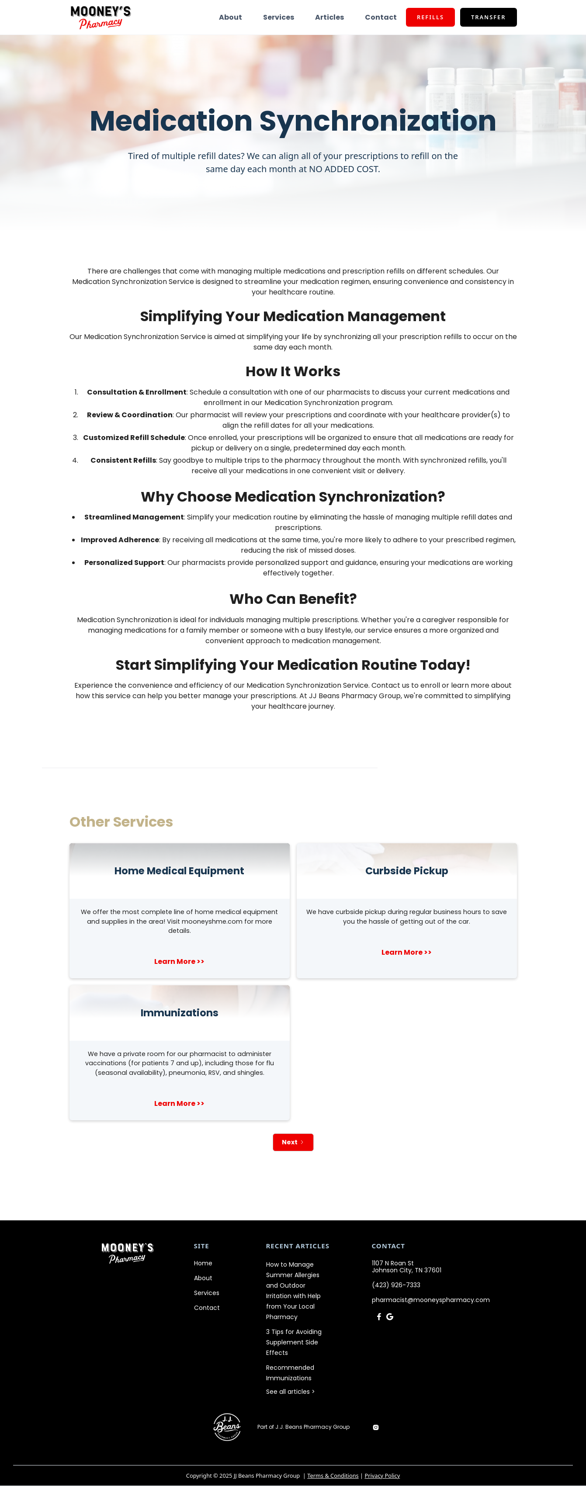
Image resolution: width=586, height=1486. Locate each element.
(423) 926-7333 (396, 1285)
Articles (329, 17)
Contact (381, 17)
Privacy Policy (382, 1475)
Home (203, 1263)
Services (278, 17)
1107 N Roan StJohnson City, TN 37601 (406, 1267)
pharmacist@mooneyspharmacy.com (431, 1299)
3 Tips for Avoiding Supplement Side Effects (294, 1342)
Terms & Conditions (332, 1475)
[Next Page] (293, 1142)
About (230, 17)
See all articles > (290, 1391)
